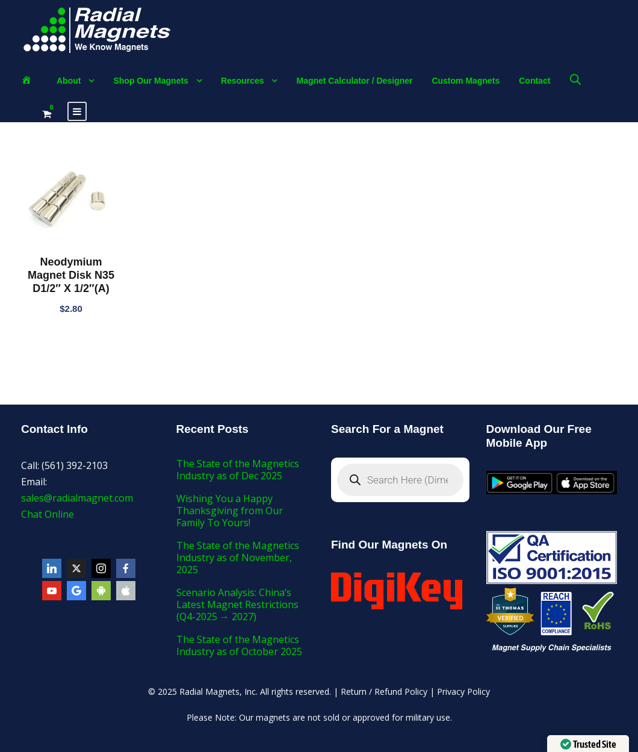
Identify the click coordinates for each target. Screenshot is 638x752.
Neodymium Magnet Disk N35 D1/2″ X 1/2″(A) (71, 275)
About (69, 80)
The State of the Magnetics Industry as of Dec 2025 (237, 469)
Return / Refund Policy (384, 691)
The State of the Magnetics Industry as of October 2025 (239, 645)
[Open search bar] (575, 79)
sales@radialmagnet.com (77, 498)
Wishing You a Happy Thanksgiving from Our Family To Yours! (229, 510)
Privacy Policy (463, 691)
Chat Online (47, 514)
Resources (242, 80)
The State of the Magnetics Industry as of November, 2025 (237, 557)
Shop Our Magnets (150, 80)
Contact (534, 80)
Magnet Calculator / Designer (354, 80)
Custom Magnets (466, 80)
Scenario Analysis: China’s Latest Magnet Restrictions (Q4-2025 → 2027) (237, 604)
